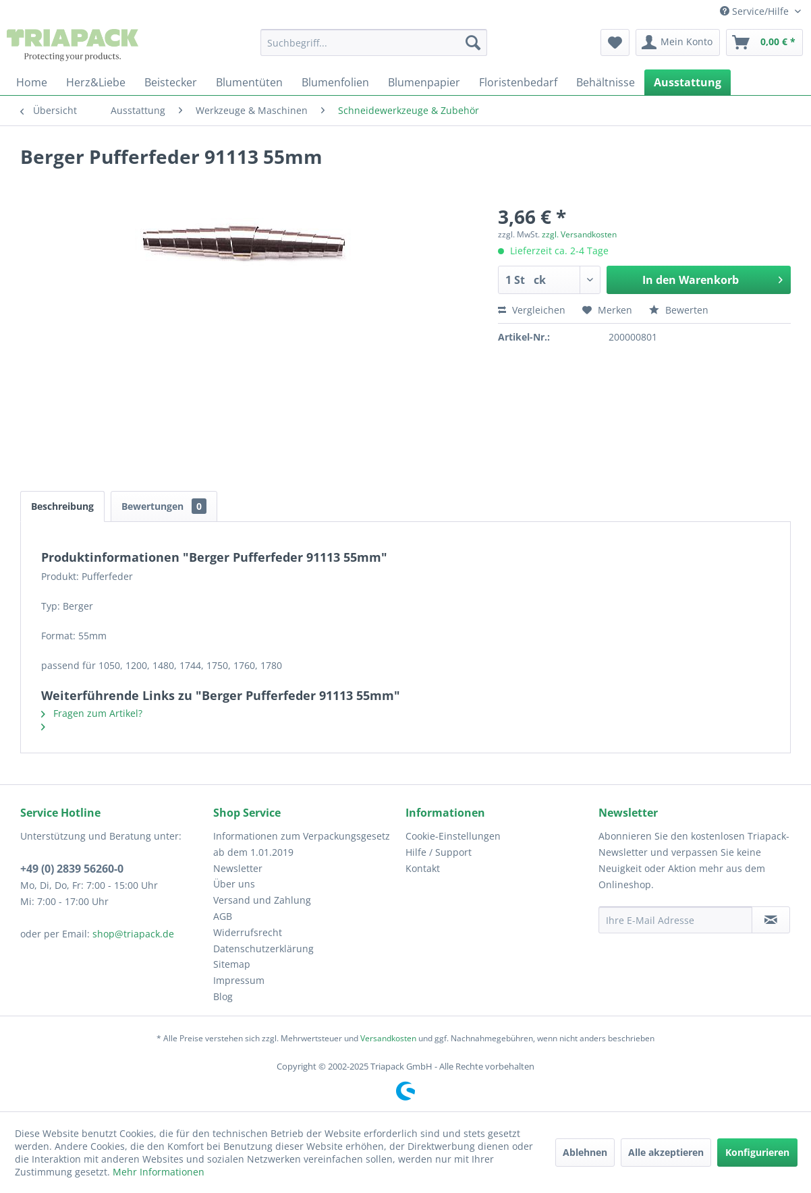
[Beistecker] (170, 82)
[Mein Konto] (678, 42)
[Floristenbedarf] (518, 82)
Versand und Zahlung (262, 900)
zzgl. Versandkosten (579, 234)
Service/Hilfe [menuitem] (755, 11)
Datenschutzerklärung (263, 948)
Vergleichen (531, 309)
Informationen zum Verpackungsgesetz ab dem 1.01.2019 (301, 844)
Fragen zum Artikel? (91, 713)
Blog (223, 996)
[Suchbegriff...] (374, 42)
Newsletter (237, 868)
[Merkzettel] (615, 42)
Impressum (238, 980)
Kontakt (423, 868)
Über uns (234, 883)
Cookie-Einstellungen (453, 836)
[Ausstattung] (687, 82)
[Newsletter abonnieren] (771, 919)
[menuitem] (374, 42)
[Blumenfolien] (335, 82)
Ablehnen (585, 1152)
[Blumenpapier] (424, 82)
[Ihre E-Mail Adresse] (675, 919)
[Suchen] (473, 42)
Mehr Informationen (158, 1171)
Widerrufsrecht (247, 932)
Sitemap (231, 964)
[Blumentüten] (249, 82)
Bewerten (678, 309)
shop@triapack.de (133, 933)
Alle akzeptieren (666, 1152)
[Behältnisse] (605, 82)
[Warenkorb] (764, 42)
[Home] (32, 82)
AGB (222, 916)
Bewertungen (163, 506)
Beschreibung (62, 506)
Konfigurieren (757, 1152)
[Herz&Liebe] (96, 82)
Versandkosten (388, 1038)
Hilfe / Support (439, 852)
